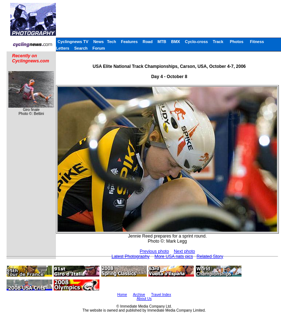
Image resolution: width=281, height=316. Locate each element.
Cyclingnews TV (72, 41)
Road (148, 41)
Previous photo (154, 251)
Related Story (210, 256)
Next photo (184, 251)
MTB (161, 41)
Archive (139, 295)
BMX (175, 41)
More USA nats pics (174, 256)
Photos (236, 41)
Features (129, 41)
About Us (144, 299)
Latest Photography (130, 256)
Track (218, 41)
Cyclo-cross (196, 41)
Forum (98, 48)
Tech (111, 41)
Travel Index (161, 295)
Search (81, 48)
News (98, 41)
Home (122, 295)
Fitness (257, 41)
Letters (62, 48)
